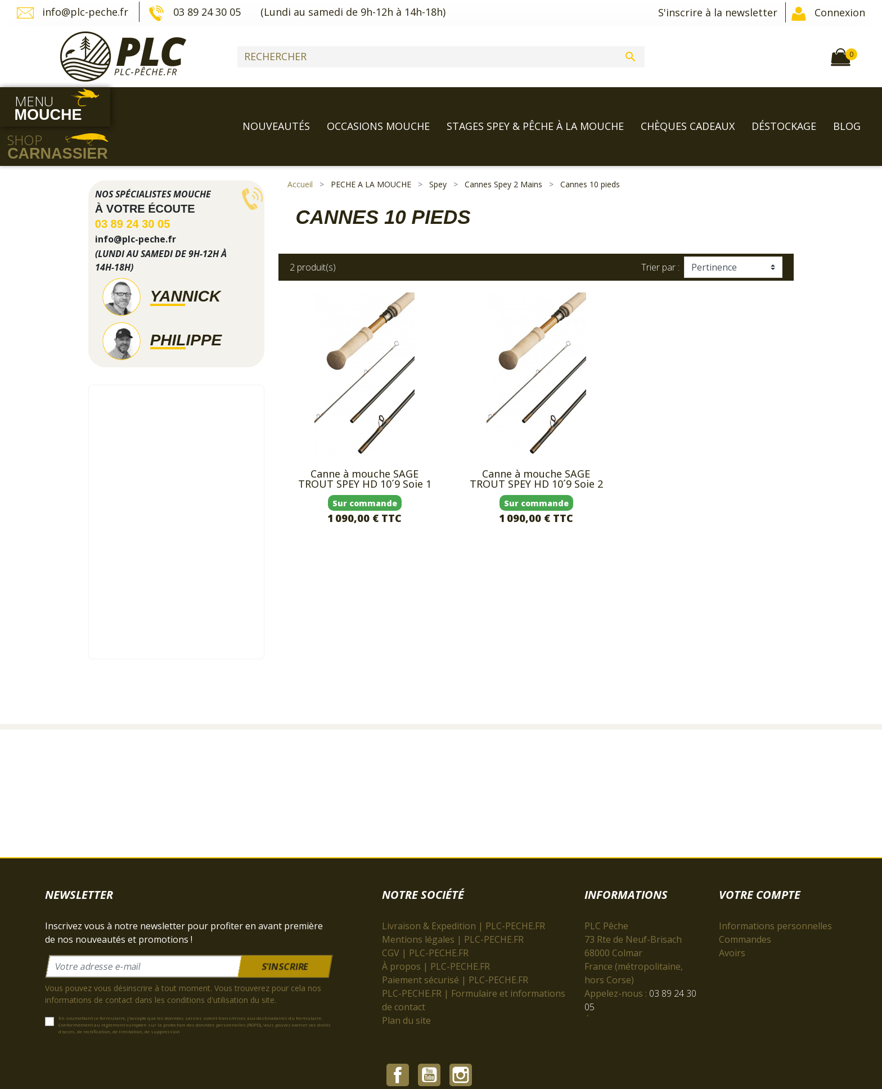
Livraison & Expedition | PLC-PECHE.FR (463, 888)
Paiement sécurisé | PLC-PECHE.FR (455, 942)
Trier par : (660, 229)
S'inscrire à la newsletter (717, 12)
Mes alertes (743, 956)
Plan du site (406, 982)
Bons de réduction (757, 942)
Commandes (745, 902)
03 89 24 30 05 (196, 12)
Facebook (397, 1009)
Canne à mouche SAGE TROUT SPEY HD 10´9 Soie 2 (536, 441)
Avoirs (732, 915)
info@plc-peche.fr (74, 12)
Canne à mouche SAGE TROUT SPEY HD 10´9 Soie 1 (364, 441)
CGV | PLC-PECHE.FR (425, 915)
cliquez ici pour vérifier (535, 1035)
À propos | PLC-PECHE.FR (436, 928)
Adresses (738, 928)
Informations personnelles (775, 888)
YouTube (429, 1009)
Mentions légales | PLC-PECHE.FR (453, 902)
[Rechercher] (441, 57)
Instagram (460, 1009)
